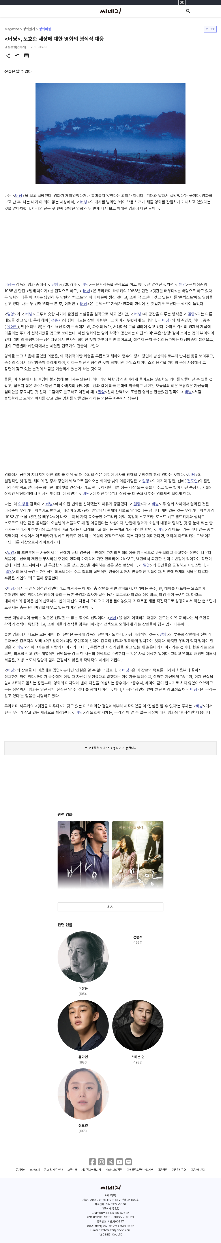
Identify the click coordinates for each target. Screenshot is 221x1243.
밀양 (54, 284)
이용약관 (162, 1169)
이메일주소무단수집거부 (140, 1169)
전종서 (56, 320)
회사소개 (35, 1169)
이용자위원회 (198, 1169)
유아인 (12, 326)
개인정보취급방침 (91, 1169)
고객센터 (72, 1169)
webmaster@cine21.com (116, 1230)
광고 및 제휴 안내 (53, 1169)
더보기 (110, 907)
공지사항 (21, 1169)
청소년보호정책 (113, 1169)
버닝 (18, 195)
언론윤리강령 (179, 1169)
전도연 (192, 481)
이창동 (9, 284)
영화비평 (45, 29)
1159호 (210, 29)
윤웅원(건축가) (17, 47)
